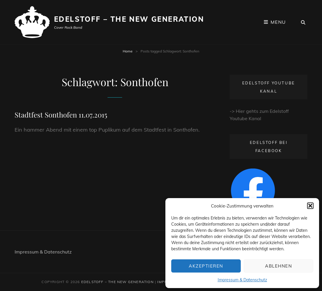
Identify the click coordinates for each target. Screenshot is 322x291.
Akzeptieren (206, 266)
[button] (310, 206)
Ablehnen (278, 266)
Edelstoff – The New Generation (129, 19)
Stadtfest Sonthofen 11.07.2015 (61, 114)
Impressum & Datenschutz (242, 280)
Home (128, 51)
